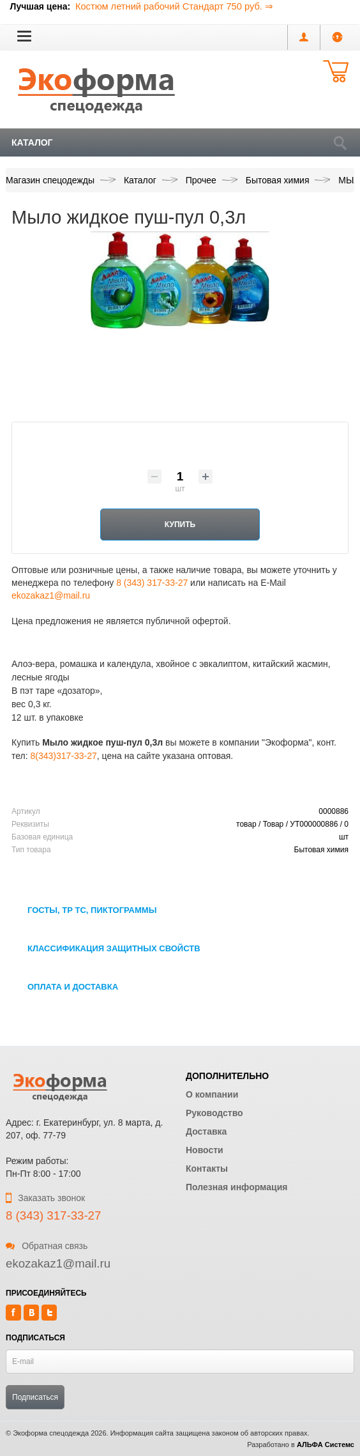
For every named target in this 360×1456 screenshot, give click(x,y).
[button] (24, 36)
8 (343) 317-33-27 (152, 583)
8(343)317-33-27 (64, 756)
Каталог (32, 142)
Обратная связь (46, 1246)
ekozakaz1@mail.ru (50, 595)
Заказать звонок (45, 1198)
